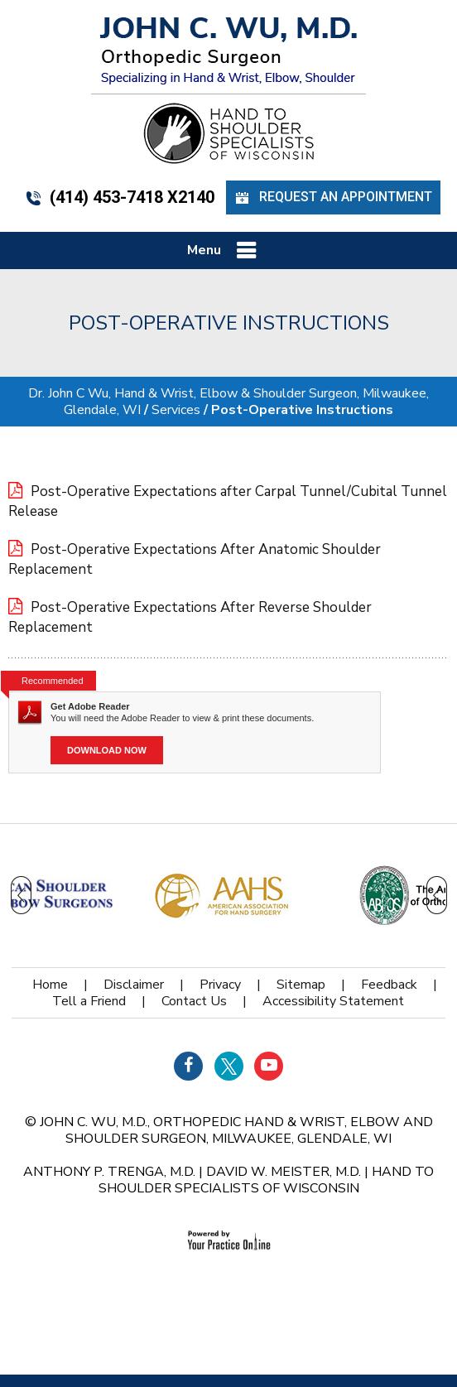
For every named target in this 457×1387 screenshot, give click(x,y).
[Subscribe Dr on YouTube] (268, 1066)
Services (176, 410)
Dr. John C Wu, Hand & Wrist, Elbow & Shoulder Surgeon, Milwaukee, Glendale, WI (228, 401)
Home (50, 984)
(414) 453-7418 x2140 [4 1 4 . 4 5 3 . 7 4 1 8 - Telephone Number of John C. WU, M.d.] (119, 197)
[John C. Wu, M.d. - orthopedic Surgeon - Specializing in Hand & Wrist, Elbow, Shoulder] (228, 49)
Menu (224, 250)
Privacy (220, 984)
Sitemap (301, 984)
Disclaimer (133, 984)
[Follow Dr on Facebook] (188, 1066)
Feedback (389, 984)
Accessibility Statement (333, 1001)
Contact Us (194, 1001)
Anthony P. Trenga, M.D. (109, 1172)
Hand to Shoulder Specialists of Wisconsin (267, 1180)
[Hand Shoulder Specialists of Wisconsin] (228, 132)
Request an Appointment (333, 197)
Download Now (107, 750)
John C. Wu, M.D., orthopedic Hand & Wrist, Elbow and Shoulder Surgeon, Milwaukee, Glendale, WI (236, 1130)
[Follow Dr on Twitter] (228, 1066)
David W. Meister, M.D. (283, 1172)
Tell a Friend (89, 1001)
